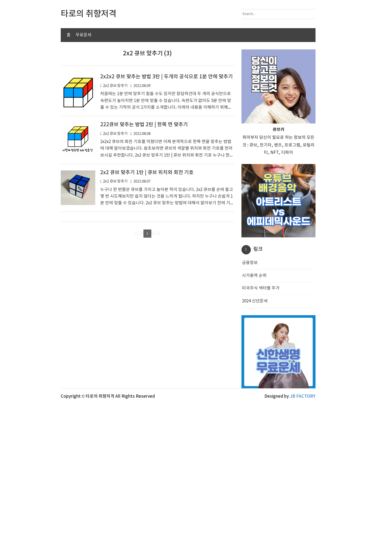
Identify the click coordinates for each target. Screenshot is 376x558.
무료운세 (83, 35)
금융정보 (250, 339)
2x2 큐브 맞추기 (115, 162)
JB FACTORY (303, 549)
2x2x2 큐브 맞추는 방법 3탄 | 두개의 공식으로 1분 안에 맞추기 (166, 153)
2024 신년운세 (255, 377)
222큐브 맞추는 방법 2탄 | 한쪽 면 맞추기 (144, 201)
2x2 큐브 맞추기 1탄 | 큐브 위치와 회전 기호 (147, 249)
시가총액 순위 (254, 352)
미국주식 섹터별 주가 (260, 364)
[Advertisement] (188, 84)
